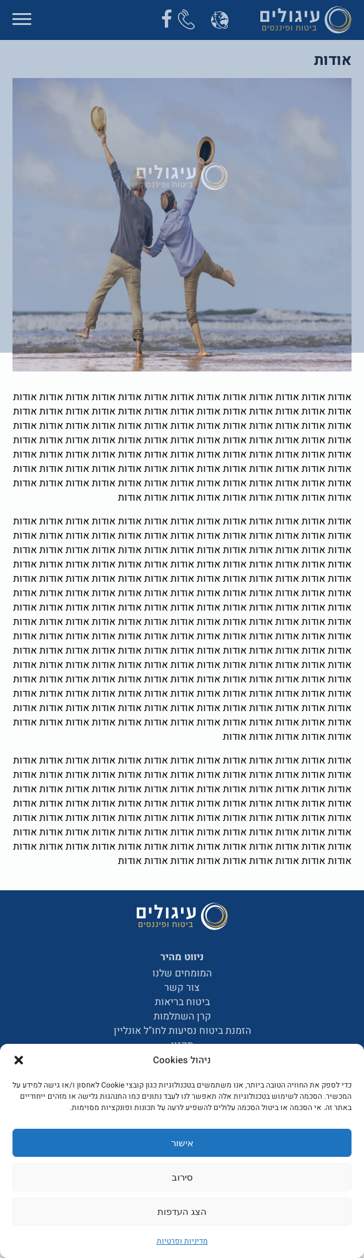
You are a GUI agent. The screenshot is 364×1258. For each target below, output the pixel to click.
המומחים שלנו (182, 973)
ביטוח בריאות (182, 1002)
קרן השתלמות (182, 1016)
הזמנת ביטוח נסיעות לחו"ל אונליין (182, 1030)
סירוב (182, 1177)
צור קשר (182, 987)
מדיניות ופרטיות (182, 1241)
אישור (182, 1143)
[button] (18, 1060)
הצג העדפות (182, 1211)
